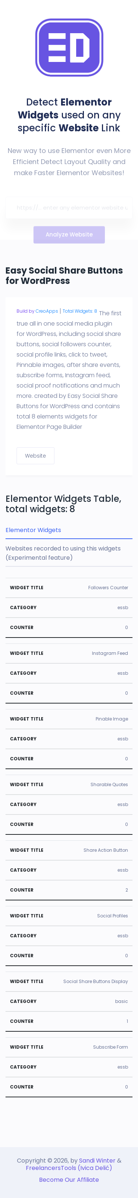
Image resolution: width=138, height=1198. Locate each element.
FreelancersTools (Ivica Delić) (69, 1168)
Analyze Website (69, 236)
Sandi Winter (97, 1160)
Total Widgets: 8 (80, 311)
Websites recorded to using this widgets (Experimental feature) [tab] (63, 553)
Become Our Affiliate (69, 1180)
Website (35, 455)
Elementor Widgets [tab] (33, 530)
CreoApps (47, 311)
